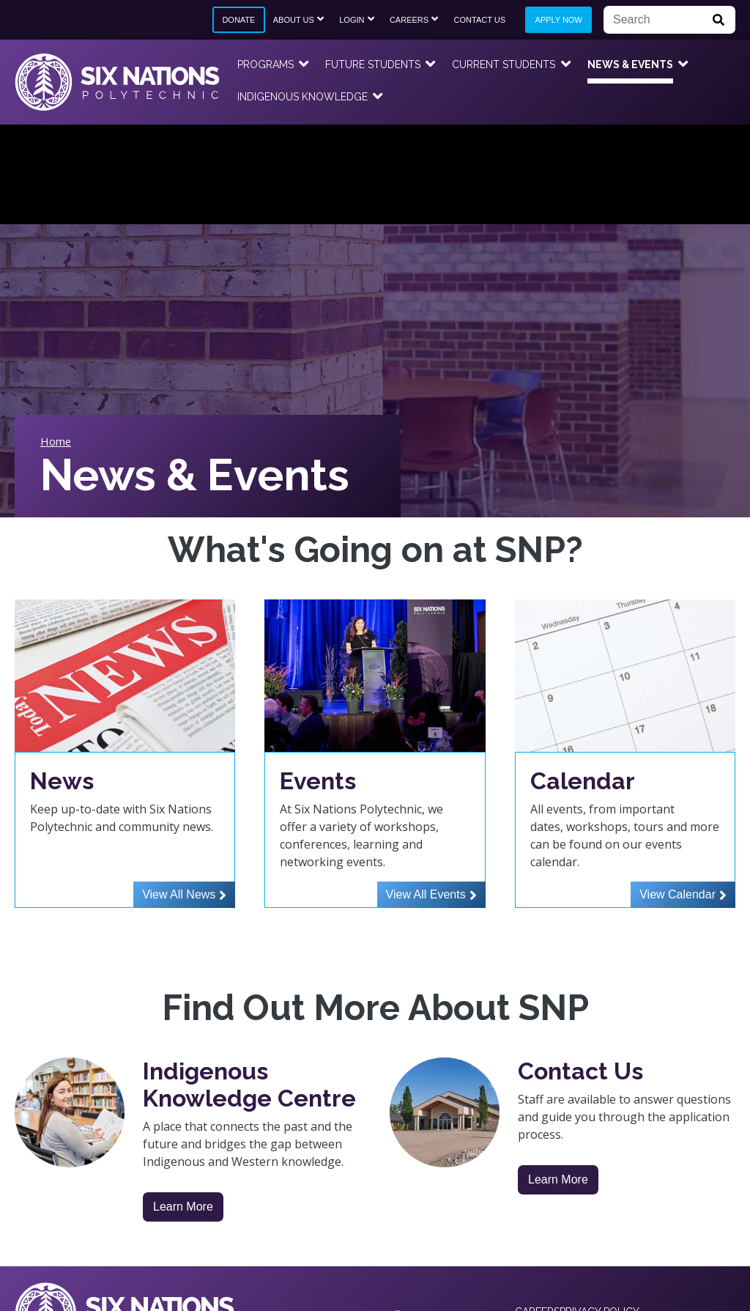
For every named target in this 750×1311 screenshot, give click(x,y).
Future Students (372, 64)
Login (351, 19)
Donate (238, 19)
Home (55, 441)
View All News (178, 894)
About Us (293, 19)
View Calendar (677, 894)
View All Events (426, 894)
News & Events (630, 64)
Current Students (503, 64)
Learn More (183, 1206)
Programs (265, 64)
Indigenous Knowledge (302, 97)
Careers (409, 19)
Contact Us (480, 19)
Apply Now (558, 19)
